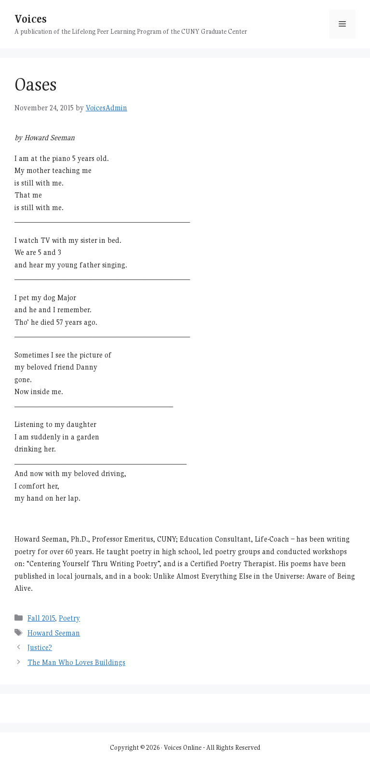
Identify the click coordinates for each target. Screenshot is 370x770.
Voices (30, 19)
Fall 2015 (41, 618)
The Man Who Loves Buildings (76, 662)
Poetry (69, 618)
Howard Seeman (53, 632)
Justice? (39, 647)
